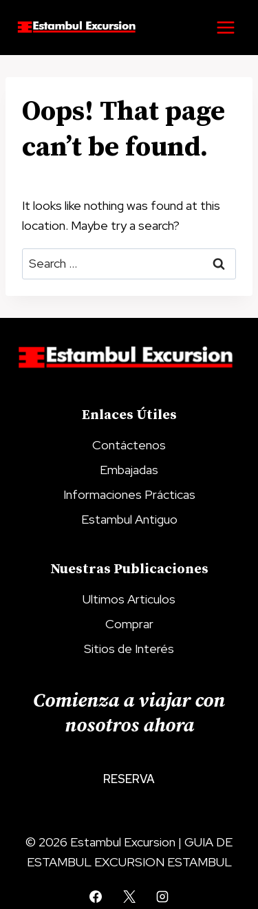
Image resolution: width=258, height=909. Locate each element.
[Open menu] (225, 27)
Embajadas (129, 470)
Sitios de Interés (129, 648)
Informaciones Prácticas (129, 494)
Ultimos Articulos (129, 599)
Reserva (129, 779)
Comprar (129, 624)
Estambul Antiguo (129, 519)
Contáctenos (129, 445)
